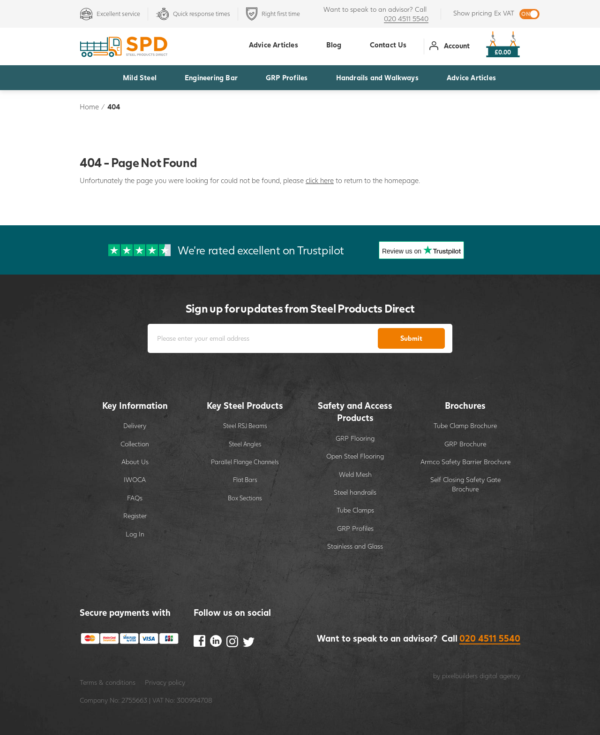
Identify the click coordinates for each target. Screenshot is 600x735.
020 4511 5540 (406, 19)
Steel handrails (355, 492)
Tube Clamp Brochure (465, 425)
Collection (134, 444)
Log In (135, 534)
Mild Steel (140, 77)
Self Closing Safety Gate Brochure (465, 484)
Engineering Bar (211, 77)
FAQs (134, 498)
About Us (135, 462)
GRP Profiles (287, 77)
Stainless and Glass (355, 546)
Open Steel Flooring (355, 456)
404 (113, 106)
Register (135, 516)
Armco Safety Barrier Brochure (465, 462)
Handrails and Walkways (377, 77)
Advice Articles (471, 77)
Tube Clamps (355, 510)
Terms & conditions (107, 682)
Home (89, 106)
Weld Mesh (355, 474)
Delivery (134, 425)
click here (320, 180)
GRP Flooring (355, 438)
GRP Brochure (465, 444)
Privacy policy (165, 682)
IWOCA (135, 479)
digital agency (500, 676)
